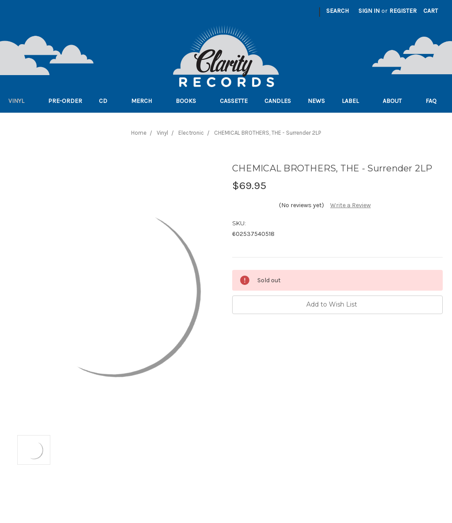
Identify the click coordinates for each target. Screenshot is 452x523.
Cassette (234, 101)
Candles (277, 101)
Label (354, 101)
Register (403, 11)
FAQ (435, 101)
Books (189, 101)
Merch (145, 101)
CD (106, 101)
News (316, 101)
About (396, 101)
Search (337, 11)
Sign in (369, 11)
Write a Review (350, 205)
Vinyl (19, 101)
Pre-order (65, 101)
